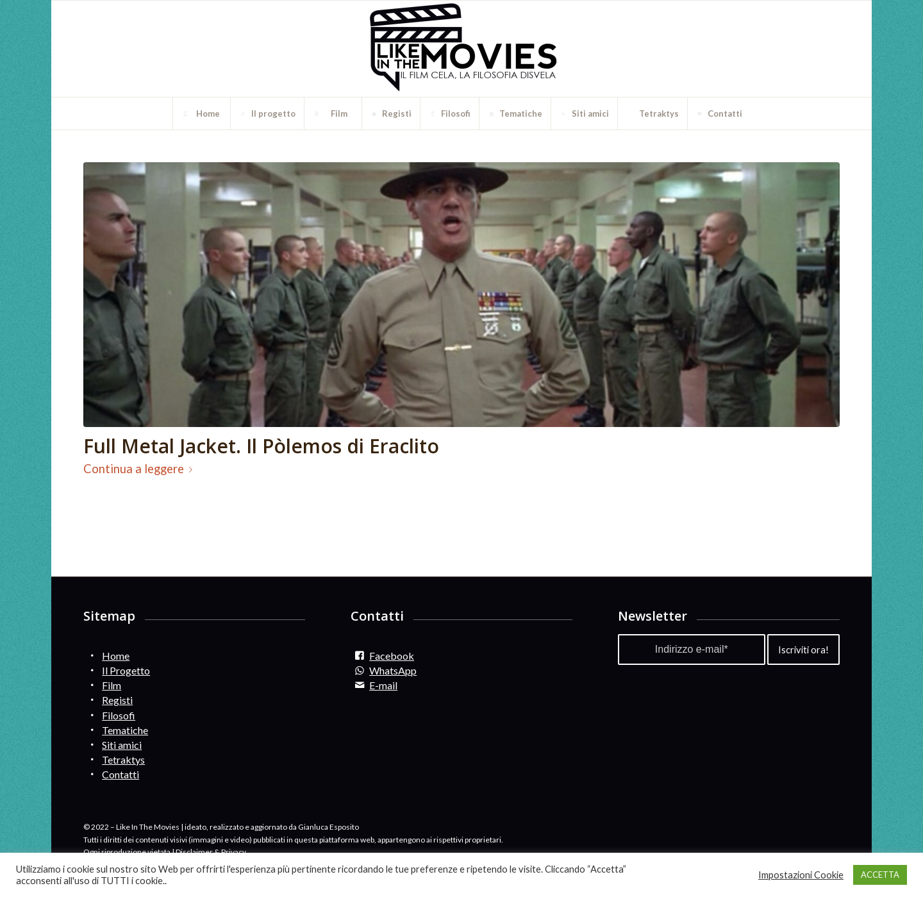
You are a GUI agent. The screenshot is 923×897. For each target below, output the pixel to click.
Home (115, 656)
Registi (117, 700)
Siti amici (122, 745)
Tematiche (125, 730)
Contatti (120, 774)
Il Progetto (126, 670)
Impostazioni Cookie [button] (801, 874)
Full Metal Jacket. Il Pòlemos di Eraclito (261, 446)
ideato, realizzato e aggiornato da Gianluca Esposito (272, 827)
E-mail (383, 685)
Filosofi (118, 715)
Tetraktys (123, 759)
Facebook (391, 656)
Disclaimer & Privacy (211, 852)
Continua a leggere (140, 469)
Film (111, 685)
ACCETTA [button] (880, 874)
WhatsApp (393, 670)
